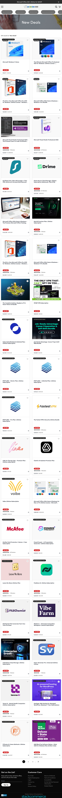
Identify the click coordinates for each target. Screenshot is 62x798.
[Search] (56, 6)
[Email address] (11, 781)
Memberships (33, 12)
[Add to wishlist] (27, 40)
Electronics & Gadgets (48, 12)
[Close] (59, 2)
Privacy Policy (32, 786)
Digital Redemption (33, 778)
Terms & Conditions (50, 778)
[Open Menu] (2, 6)
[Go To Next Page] (38, 761)
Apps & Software (7, 12)
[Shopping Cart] (59, 7)
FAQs (29, 784)
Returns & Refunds (49, 776)
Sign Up (6, 785)
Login (29, 780)
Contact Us (31, 782)
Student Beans (48, 786)
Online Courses (21, 12)
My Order (31, 776)
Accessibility (47, 780)
